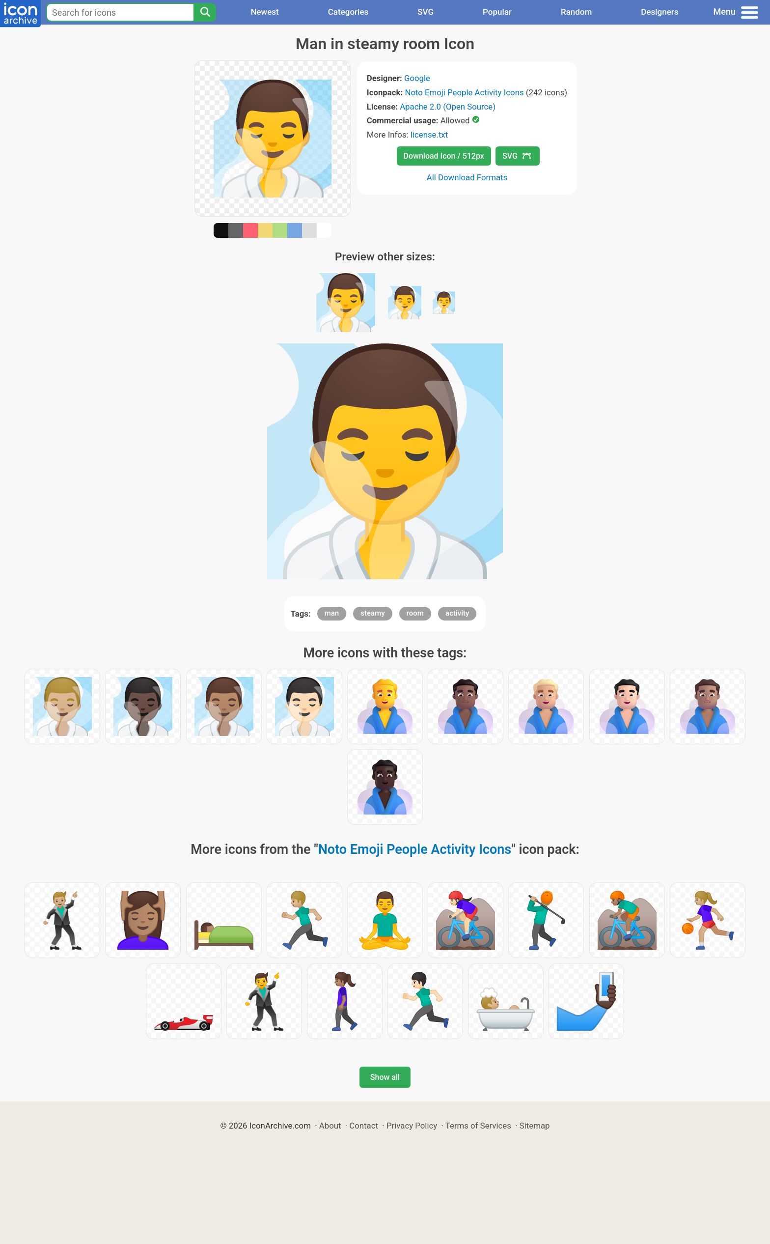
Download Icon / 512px (444, 156)
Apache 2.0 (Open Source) (447, 107)
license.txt (429, 135)
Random (576, 12)
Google (417, 78)
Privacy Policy (411, 1126)
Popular (497, 12)
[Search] (204, 12)
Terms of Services (478, 1126)
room (415, 613)
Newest (264, 12)
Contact (363, 1126)
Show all (385, 1077)
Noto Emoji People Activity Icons (464, 92)
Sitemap (535, 1126)
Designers (659, 12)
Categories (348, 12)
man (332, 613)
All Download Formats (467, 177)
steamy (372, 613)
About (330, 1126)
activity (457, 613)
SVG (425, 12)
